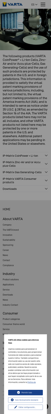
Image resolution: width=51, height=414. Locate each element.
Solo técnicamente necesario (26, 400)
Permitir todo (26, 392)
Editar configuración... (27, 407)
